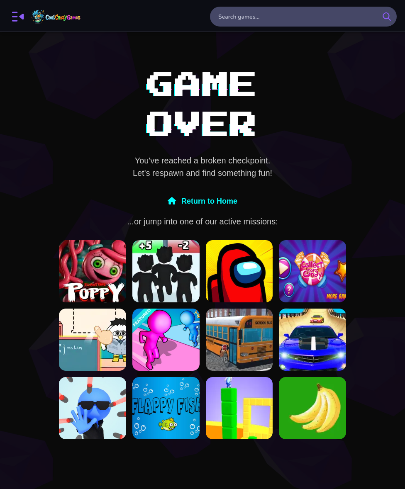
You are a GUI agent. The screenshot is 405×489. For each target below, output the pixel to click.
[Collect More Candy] (312, 271)
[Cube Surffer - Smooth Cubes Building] (239, 408)
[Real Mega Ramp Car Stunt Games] (312, 340)
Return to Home (202, 201)
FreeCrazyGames (56, 16)
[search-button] (386, 16)
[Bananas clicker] (312, 408)
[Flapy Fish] (166, 408)
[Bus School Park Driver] (239, 340)
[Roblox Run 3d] (166, 271)
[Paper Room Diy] (92, 340)
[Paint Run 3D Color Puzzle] (166, 340)
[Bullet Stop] (92, 408)
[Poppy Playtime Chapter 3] (92, 271)
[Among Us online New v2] (239, 271)
